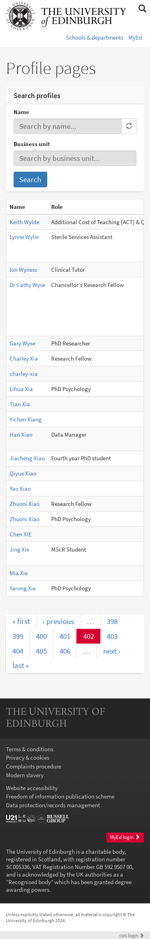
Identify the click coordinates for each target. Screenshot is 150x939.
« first (21, 621)
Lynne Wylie (24, 237)
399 (17, 636)
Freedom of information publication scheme (60, 796)
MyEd (135, 37)
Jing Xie (19, 549)
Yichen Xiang (26, 419)
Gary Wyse (22, 343)
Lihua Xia (21, 389)
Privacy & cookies (27, 757)
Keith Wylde (24, 222)
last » (20, 665)
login (131, 936)
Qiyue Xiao (23, 473)
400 (41, 636)
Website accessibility (32, 788)
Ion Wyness (23, 269)
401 (65, 636)
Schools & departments (94, 37)
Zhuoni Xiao (25, 504)
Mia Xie (19, 573)
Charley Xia (24, 358)
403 (112, 636)
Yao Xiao (20, 488)
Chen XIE (21, 534)
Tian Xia (20, 404)
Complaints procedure (33, 766)
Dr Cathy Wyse (27, 285)
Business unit (32, 144)
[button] (142, 9)
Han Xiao (21, 434)
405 (41, 651)
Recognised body (29, 882)
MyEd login (125, 837)
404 (17, 651)
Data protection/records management (53, 805)
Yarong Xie (23, 588)
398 (112, 621)
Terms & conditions (29, 749)
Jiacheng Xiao (27, 458)
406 (65, 651)
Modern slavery (25, 775)
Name (21, 112)
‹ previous (58, 621)
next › (111, 651)
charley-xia (24, 373)
